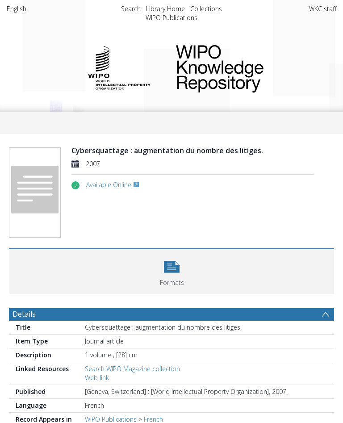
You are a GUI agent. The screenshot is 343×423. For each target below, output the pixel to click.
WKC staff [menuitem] (322, 8)
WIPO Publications (171, 17)
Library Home (165, 8)
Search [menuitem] (131, 8)
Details (24, 314)
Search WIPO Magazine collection (132, 368)
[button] (171, 270)
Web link (97, 377)
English (16, 8)
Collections (206, 8)
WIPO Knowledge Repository (249, 67)
